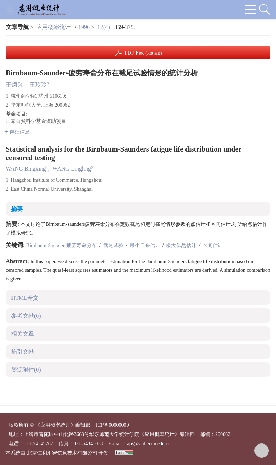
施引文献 (22, 352)
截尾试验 (114, 245)
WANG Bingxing (26, 169)
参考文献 (26, 316)
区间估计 (213, 245)
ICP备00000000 (112, 425)
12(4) (104, 27)
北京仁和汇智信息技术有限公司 (62, 453)
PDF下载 (143, 53)
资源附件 (26, 370)
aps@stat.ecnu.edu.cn (148, 443)
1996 (84, 27)
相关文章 (22, 334)
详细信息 (17, 132)
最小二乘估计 (145, 245)
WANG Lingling (71, 169)
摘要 (17, 209)
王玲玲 (38, 85)
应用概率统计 (53, 27)
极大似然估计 (182, 245)
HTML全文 (25, 298)
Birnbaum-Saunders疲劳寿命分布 (62, 245)
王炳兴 (14, 85)
